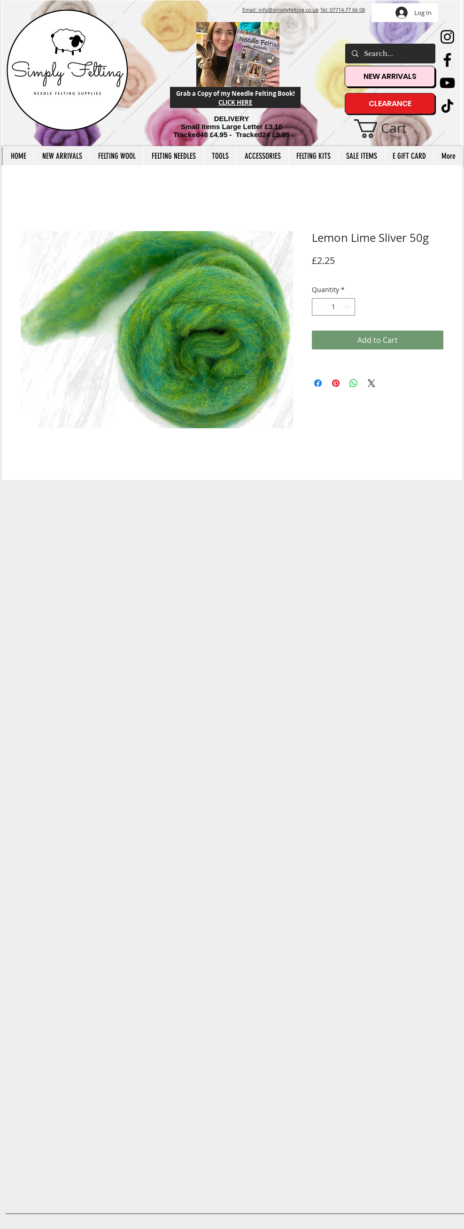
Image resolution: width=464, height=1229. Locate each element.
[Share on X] (371, 383)
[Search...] (390, 53)
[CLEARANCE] (390, 103)
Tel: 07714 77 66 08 (342, 9)
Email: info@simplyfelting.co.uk (280, 9)
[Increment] (348, 307)
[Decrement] (319, 307)
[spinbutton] (333, 307)
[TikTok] (447, 106)
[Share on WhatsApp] (353, 383)
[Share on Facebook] (318, 383)
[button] (390, 128)
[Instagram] (447, 37)
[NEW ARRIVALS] (390, 76)
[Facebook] (447, 60)
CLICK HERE (235, 102)
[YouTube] (447, 83)
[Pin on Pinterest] (335, 383)
